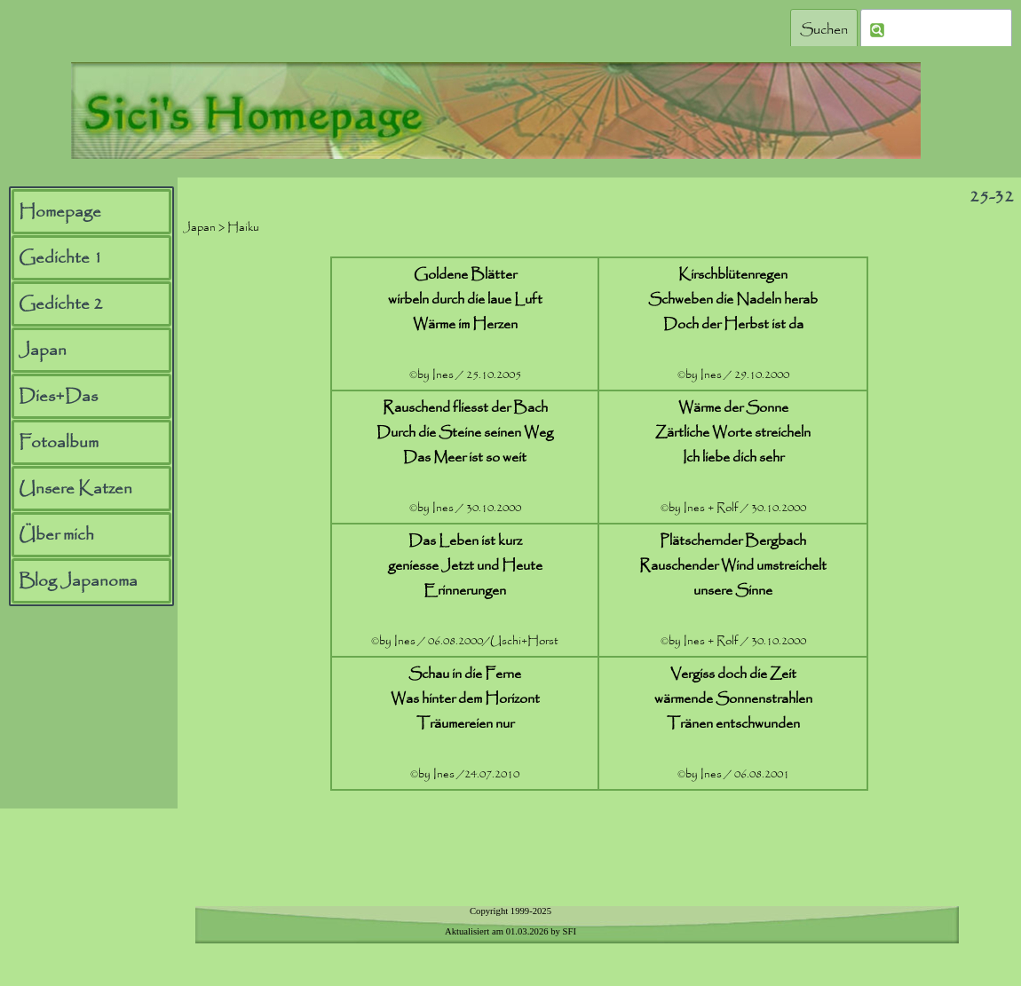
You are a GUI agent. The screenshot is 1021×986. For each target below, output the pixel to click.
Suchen (824, 30)
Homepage (60, 212)
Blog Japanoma (78, 581)
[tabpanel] (599, 523)
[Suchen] (936, 30)
